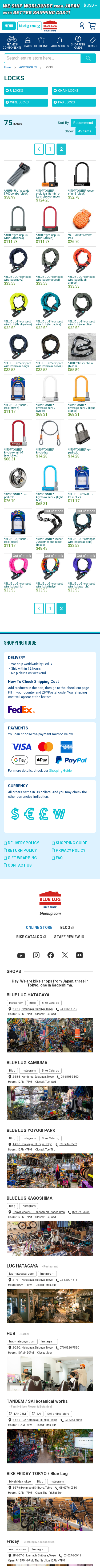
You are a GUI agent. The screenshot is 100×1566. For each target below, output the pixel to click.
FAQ (57, 858)
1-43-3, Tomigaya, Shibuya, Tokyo (32, 1144)
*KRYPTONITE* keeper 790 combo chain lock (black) (49, 542)
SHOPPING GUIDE (69, 843)
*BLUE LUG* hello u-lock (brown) (16, 406)
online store (17, 1549)
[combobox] (42, 58)
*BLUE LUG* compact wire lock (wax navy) (17, 365)
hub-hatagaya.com (22, 1341)
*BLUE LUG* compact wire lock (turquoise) (49, 323)
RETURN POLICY (20, 850)
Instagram (16, 1003)
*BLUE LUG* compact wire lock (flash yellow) (18, 323)
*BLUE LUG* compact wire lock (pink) (17, 585)
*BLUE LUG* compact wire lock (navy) (17, 278)
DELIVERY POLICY (21, 843)
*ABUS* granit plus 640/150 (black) (16, 237)
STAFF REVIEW (67, 937)
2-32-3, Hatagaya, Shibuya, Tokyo (33, 1008)
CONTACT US (18, 865)
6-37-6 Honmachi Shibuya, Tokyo (32, 1487)
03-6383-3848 (73, 1419)
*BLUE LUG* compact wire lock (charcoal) (49, 278)
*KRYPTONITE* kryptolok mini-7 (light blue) (49, 497)
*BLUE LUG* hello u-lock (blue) (80, 496)
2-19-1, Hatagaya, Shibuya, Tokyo (33, 1279)
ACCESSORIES (28, 67)
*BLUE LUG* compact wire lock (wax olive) (81, 323)
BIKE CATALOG (29, 937)
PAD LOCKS (64, 102)
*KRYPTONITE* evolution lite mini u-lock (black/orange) (48, 193)
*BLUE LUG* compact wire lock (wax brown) (49, 365)
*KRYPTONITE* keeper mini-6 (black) (81, 192)
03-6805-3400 (69, 1076)
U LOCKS (14, 91)
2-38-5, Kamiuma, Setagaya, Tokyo (33, 1076)
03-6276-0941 (72, 1555)
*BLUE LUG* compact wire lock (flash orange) (81, 279)
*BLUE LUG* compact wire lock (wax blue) (81, 540)
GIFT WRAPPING (20, 858)
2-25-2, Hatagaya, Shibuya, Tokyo (33, 1347)
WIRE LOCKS (17, 102)
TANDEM (20, 1414)
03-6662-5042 (68, 1008)
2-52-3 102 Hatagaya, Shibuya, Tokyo (35, 1419)
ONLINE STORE (39, 927)
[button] (90, 6)
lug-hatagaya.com (21, 1273)
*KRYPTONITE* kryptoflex (45, 451)
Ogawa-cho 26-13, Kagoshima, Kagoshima (39, 1212)
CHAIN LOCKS (66, 91)
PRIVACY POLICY (68, 850)
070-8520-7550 (69, 1347)
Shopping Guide (60, 770)
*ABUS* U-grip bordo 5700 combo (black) (16, 192)
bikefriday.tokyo (20, 1481)
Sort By (63, 123)
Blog (32, 1003)
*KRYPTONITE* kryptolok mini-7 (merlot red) (13, 452)
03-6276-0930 (68, 1487)
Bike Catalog (50, 1003)
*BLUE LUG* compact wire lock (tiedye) (49, 585)
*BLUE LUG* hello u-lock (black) (16, 540)
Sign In (82, 25)
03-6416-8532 (68, 1144)
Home (8, 67)
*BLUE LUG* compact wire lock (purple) (81, 585)
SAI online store (58, 1414)
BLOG (65, 927)
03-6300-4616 (68, 1279)
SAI (39, 1414)
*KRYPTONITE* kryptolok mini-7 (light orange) (81, 408)
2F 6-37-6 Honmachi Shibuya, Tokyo (34, 1555)
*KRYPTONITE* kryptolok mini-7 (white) (45, 408)
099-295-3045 (81, 1212)
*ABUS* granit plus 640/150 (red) (48, 237)
